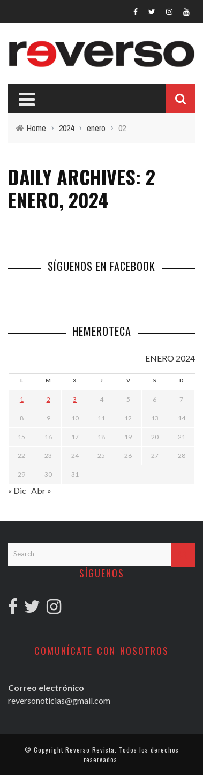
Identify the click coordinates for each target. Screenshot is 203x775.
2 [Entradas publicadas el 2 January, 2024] (48, 399)
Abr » (41, 490)
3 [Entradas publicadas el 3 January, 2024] (75, 399)
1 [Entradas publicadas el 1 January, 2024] (22, 399)
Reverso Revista (90, 749)
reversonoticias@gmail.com (59, 700)
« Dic (17, 490)
